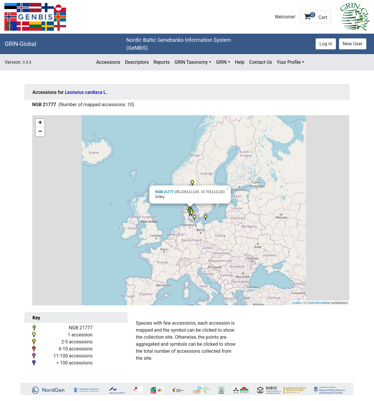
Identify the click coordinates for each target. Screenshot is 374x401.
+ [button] (40, 123)
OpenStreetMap (318, 302)
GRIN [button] (221, 62)
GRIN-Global (20, 43)
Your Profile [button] (289, 62)
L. (86, 92)
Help (240, 62)
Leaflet (297, 302)
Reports (161, 62)
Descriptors (137, 62)
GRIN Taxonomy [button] (191, 62)
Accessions (108, 62)
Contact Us (260, 62)
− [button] (40, 132)
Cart (315, 16)
